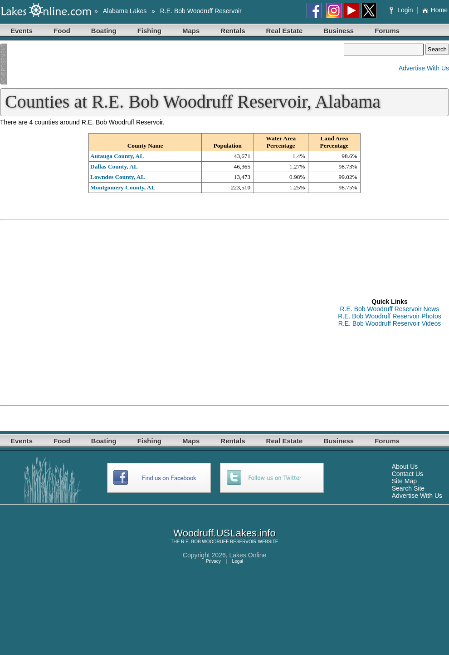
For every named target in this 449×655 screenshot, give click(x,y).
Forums (387, 31)
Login (402, 10)
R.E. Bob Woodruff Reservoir (201, 11)
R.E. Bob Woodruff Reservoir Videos (389, 323)
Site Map (404, 481)
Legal (237, 561)
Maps (191, 31)
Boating (104, 31)
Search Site (408, 488)
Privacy (213, 561)
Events (21, 31)
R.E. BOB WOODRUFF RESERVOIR (219, 541)
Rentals (232, 31)
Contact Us (407, 473)
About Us (405, 466)
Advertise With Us (424, 68)
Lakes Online (248, 555)
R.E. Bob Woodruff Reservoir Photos (389, 316)
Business (338, 31)
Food (62, 31)
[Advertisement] (172, 65)
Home (435, 10)
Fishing (149, 31)
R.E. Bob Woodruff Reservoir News (389, 309)
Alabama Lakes (125, 11)
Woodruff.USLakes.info (224, 533)
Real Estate (284, 31)
